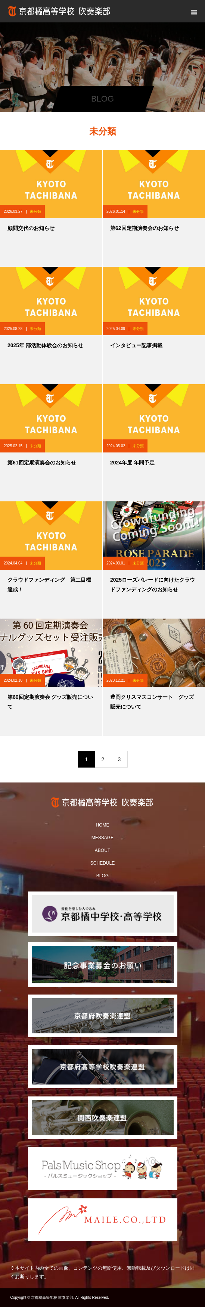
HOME (102, 825)
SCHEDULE (102, 863)
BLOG (102, 875)
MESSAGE (102, 837)
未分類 (35, 211)
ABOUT (102, 850)
